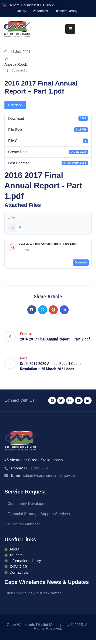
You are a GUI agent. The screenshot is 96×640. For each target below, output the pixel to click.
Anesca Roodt (15, 64)
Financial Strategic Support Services (38, 514)
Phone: (29, 468)
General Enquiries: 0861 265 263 (32, 5)
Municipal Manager (23, 524)
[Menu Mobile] (70, 29)
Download (15, 105)
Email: (43, 475)
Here (18, 593)
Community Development (29, 503)
